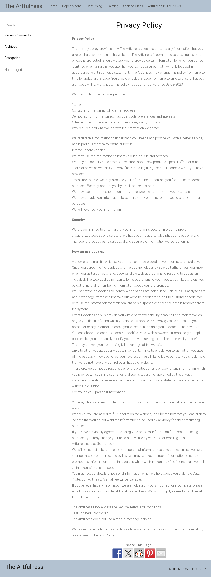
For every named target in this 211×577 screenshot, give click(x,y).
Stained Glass (133, 6)
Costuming (94, 6)
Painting (112, 6)
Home (52, 6)
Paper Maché (72, 6)
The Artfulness (23, 6)
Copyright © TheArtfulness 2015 (185, 568)
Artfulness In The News (164, 6)
